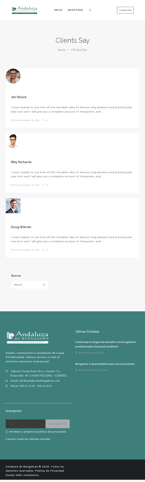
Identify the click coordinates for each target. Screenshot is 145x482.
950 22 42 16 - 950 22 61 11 (36, 388)
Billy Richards (21, 163)
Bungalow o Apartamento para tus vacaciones (105, 366)
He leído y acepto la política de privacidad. (37, 434)
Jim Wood (18, 97)
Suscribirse (56, 426)
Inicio (62, 50)
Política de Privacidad (49, 473)
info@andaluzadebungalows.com (39, 383)
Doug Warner (21, 229)
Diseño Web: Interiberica (22, 477)
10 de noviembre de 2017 (27, 120)
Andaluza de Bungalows (22, 468)
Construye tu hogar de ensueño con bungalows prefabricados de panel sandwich (106, 346)
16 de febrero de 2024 (91, 355)
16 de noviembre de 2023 (93, 372)
